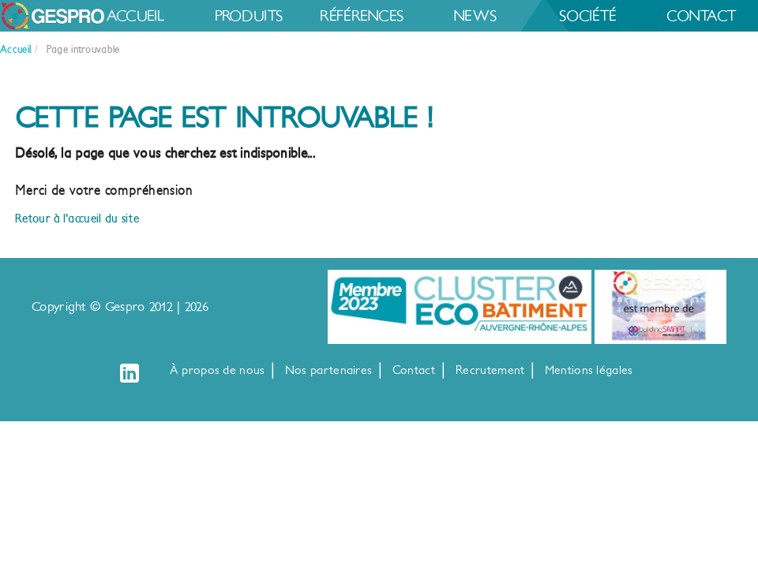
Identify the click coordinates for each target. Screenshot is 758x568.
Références (468, 17)
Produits (313, 17)
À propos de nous (217, 370)
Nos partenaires (329, 370)
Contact (312, 48)
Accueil (157, 17)
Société (157, 48)
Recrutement (490, 370)
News (624, 17)
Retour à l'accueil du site (77, 218)
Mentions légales (589, 370)
